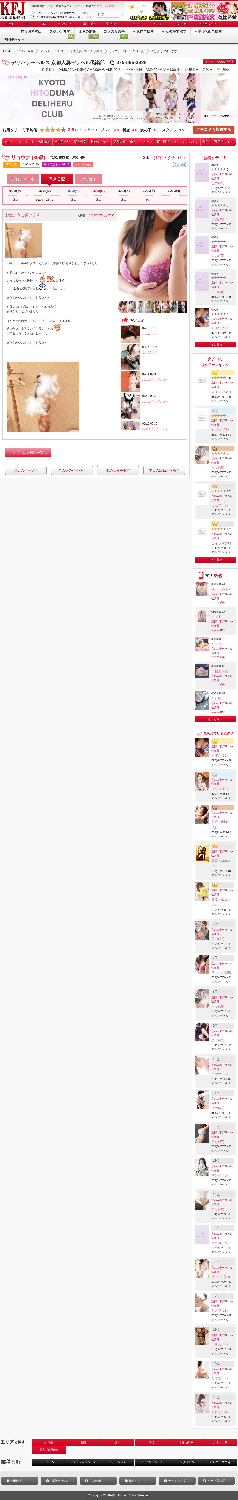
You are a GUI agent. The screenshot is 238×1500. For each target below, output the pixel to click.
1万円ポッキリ (206, 24)
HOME (9, 24)
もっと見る (215, 344)
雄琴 (117, 1442)
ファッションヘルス (83, 1462)
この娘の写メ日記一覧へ (28, 453)
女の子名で (86, 17)
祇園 (83, 1442)
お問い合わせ (59, 1480)
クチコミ (158, 24)
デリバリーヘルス (151, 1462)
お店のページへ (26, 470)
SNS (44, 24)
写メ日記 (89, 24)
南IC (151, 1442)
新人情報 (80, 142)
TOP (7, 142)
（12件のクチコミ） (169, 158)
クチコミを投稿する (213, 129)
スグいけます (24, 142)
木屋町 (48, 1442)
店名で (83, 13)
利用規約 (17, 1480)
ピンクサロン (186, 1462)
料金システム (100, 142)
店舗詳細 (119, 142)
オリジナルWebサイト (219, 61)
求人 (133, 142)
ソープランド (49, 1462)
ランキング (65, 24)
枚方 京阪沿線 (49, 1450)
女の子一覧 (62, 142)
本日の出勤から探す (164, 470)
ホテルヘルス (117, 1462)
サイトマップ (177, 1480)
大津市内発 (220, 1442)
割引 (205, 142)
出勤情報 (44, 142)
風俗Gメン (112, 24)
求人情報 (95, 1480)
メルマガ (181, 24)
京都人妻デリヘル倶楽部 (222, 176)
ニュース (136, 24)
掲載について (137, 1480)
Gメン (194, 142)
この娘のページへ (71, 470)
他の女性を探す (118, 470)
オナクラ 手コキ (219, 1462)
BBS (28, 24)
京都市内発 (185, 1442)
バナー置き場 (216, 1480)
